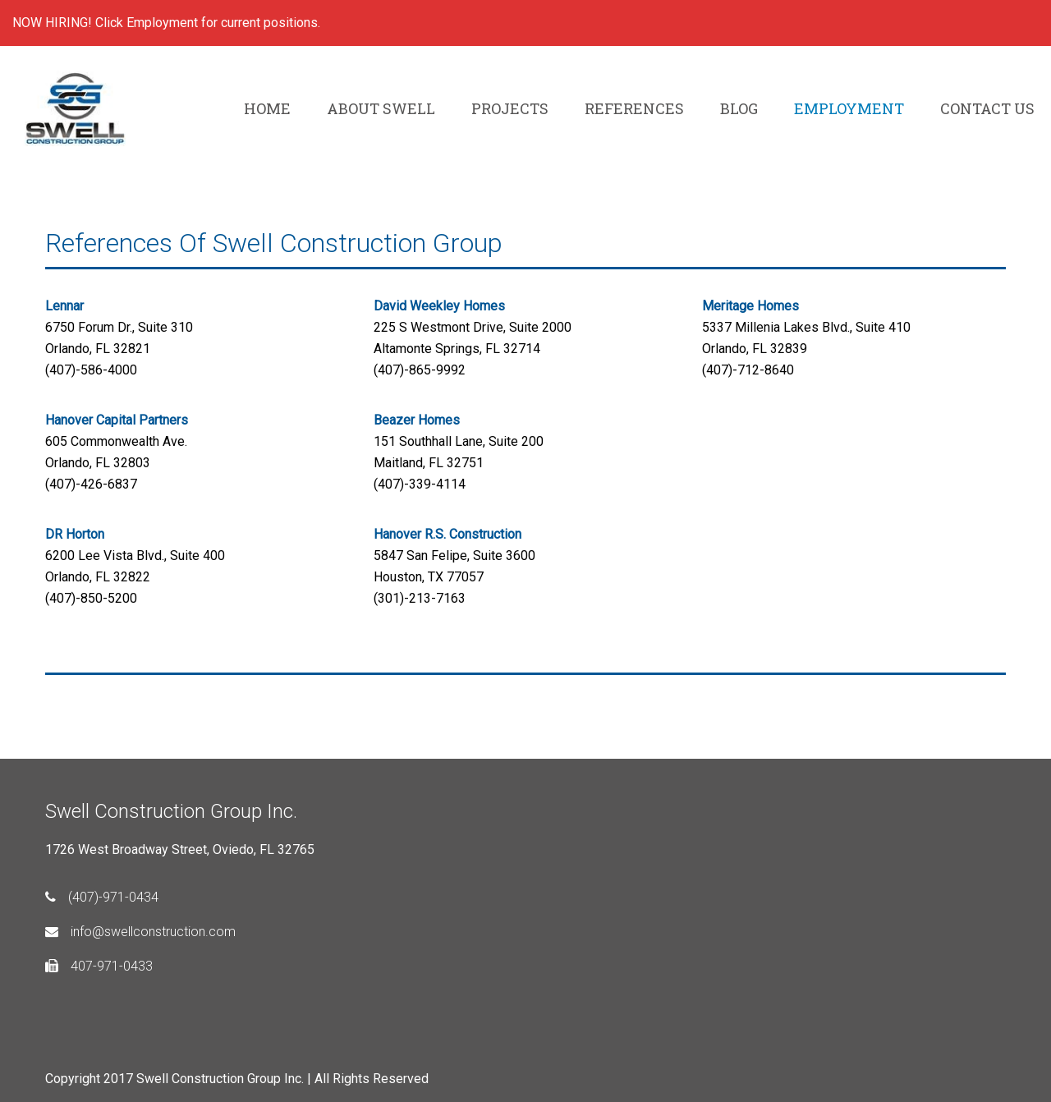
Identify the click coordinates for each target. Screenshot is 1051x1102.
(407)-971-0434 (101, 897)
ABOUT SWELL (381, 108)
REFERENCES (634, 108)
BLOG (739, 108)
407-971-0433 (99, 966)
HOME (267, 108)
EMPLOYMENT (849, 108)
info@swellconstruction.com (140, 931)
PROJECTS (509, 108)
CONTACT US (987, 108)
